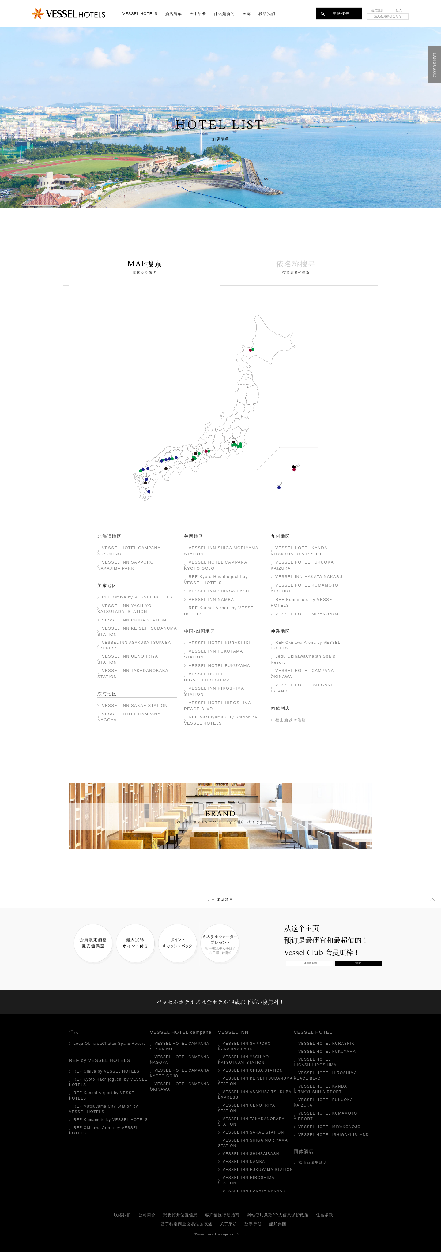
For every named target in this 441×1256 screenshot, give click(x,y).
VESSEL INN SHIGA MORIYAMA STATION (199, 453)
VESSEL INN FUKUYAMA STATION (172, 458)
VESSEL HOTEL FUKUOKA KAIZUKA (143, 469)
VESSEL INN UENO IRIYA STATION (235, 445)
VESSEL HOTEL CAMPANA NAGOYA (206, 451)
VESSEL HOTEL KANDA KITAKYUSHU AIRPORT (147, 468)
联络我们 (122, 1219)
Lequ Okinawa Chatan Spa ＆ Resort (293, 466)
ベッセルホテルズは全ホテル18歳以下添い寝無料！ (220, 1003)
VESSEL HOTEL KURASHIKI (176, 457)
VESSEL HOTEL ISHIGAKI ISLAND (279, 487)
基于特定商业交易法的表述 (187, 1228)
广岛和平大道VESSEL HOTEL (161, 461)
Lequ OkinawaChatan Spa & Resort (109, 1047)
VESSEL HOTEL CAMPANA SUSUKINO (250, 350)
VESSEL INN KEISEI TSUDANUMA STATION (238, 446)
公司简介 (147, 1219)
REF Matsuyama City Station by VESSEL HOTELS (166, 468)
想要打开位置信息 (180, 1219)
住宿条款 (324, 1219)
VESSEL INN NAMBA (195, 458)
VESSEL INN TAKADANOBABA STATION (232, 445)
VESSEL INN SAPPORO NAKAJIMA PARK (252, 349)
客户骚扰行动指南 (222, 1219)
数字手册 (253, 1228)
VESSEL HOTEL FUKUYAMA (169, 458)
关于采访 (228, 1228)
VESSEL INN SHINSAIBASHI (193, 457)
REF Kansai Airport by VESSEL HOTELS (192, 459)
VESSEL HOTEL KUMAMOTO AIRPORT (146, 479)
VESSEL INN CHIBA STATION (240, 446)
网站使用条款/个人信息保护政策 (278, 1219)
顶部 (209, 899)
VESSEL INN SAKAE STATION (208, 451)
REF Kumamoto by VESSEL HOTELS (145, 482)
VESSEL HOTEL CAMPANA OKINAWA (294, 469)
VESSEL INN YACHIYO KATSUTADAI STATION (240, 443)
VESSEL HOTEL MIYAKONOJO (148, 491)
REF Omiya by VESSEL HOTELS (233, 442)
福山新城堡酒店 (290, 720)
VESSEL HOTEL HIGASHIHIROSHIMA (166, 459)
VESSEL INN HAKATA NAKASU (140, 470)
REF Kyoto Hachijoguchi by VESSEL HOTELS (195, 453)
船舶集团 (277, 1228)
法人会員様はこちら (387, 16)
